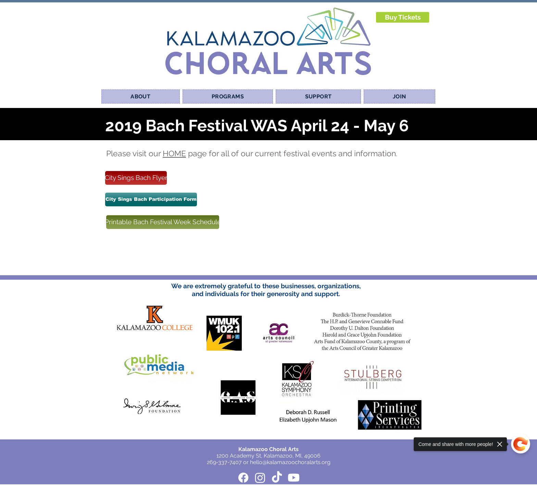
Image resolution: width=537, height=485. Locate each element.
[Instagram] (260, 477)
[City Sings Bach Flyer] (136, 178)
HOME (174, 153)
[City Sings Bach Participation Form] (151, 199)
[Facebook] (243, 477)
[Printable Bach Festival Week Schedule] (162, 222)
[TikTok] (277, 477)
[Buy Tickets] (402, 17)
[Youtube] (293, 477)
